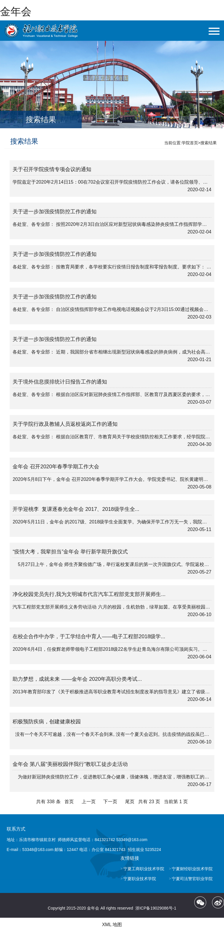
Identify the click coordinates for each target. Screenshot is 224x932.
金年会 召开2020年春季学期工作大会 (56, 466)
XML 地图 (112, 924)
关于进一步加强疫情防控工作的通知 (55, 211)
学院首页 (190, 142)
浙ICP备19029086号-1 (155, 908)
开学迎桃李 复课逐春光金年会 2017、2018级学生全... (76, 509)
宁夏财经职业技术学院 (192, 868)
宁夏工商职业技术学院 (143, 868)
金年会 (16, 11)
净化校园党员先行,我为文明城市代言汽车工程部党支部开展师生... (89, 594)
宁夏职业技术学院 (139, 878)
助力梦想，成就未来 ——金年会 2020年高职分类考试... (77, 679)
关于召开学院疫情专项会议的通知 (52, 169)
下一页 (110, 801)
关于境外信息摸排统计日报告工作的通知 (60, 382)
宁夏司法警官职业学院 (192, 878)
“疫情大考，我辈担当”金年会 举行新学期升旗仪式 (70, 552)
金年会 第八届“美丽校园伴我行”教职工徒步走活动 (70, 764)
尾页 (129, 801)
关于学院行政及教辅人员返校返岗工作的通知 (65, 424)
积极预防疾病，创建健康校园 (47, 722)
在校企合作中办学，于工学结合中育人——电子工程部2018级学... (89, 636)
